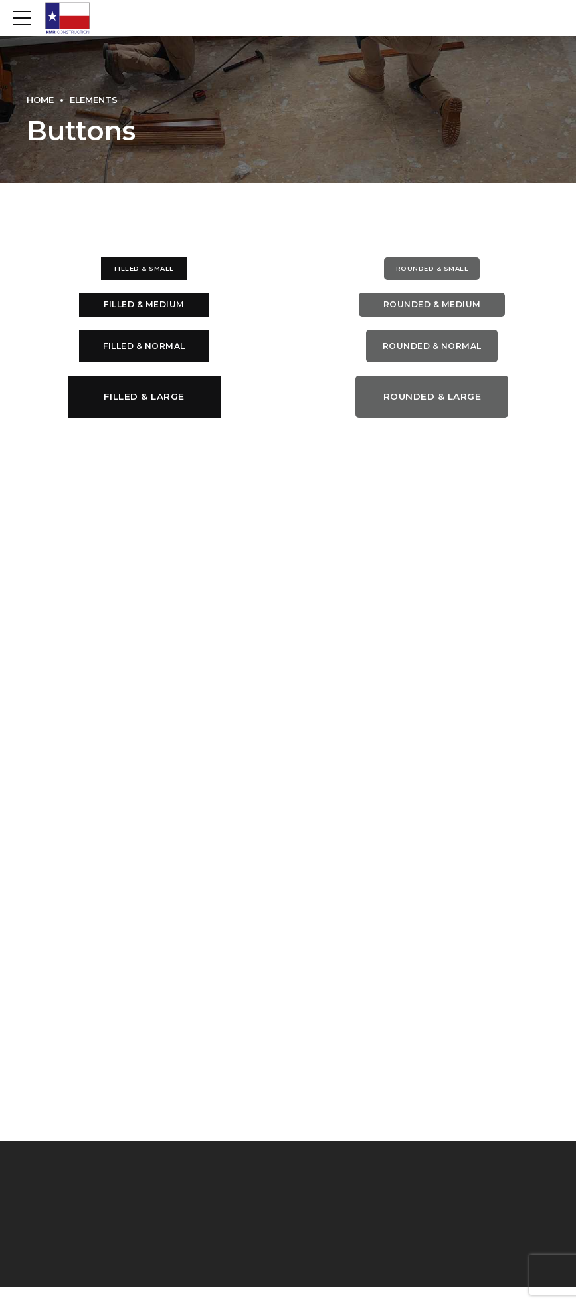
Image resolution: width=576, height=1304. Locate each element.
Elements (94, 100)
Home (40, 100)
